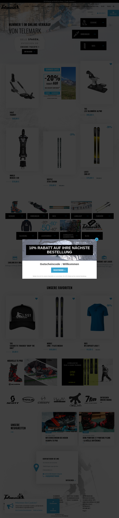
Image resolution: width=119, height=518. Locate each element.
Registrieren (59, 270)
